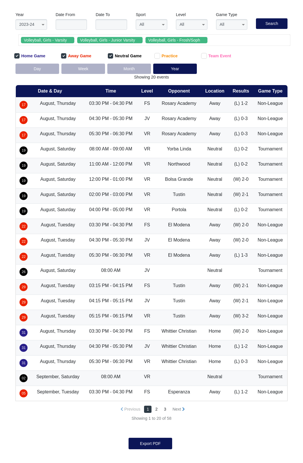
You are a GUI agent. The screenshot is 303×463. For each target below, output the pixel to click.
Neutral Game (125, 56)
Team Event (216, 56)
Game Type (226, 14)
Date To (103, 14)
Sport (140, 14)
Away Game (76, 56)
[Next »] (178, 409)
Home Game (29, 56)
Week (83, 68)
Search (271, 23)
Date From (65, 14)
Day (37, 68)
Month (129, 68)
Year (19, 14)
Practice (166, 56)
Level (181, 14)
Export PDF (150, 443)
